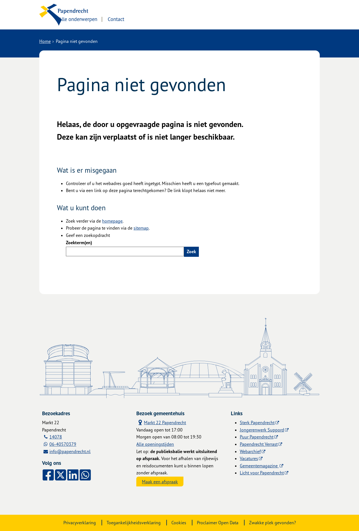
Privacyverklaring (79, 522)
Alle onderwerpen (121, 18)
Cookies (178, 522)
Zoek (191, 251)
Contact (159, 18)
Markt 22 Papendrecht (161, 422)
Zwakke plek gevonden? (272, 522)
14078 (55, 437)
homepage (112, 221)
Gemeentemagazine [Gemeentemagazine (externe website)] (259, 465)
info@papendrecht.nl (70, 451)
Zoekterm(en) (79, 242)
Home (45, 41)
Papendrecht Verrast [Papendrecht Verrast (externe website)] (259, 444)
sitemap (141, 228)
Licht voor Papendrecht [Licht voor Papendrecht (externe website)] (262, 472)
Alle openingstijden (155, 444)
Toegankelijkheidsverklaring (134, 522)
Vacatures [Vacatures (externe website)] (249, 458)
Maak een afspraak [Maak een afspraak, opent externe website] (160, 481)
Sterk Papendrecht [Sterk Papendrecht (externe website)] (257, 422)
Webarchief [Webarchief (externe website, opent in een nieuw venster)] (250, 451)
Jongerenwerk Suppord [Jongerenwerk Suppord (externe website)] (262, 430)
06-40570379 (62, 444)
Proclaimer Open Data (217, 522)
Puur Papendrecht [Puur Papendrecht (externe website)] (256, 437)
